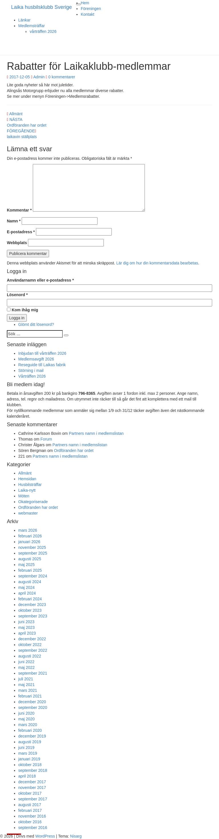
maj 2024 (26, 587)
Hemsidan (27, 479)
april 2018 (27, 776)
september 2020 (32, 707)
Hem (85, 3)
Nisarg (76, 836)
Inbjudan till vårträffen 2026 (42, 353)
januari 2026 (29, 541)
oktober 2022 (30, 644)
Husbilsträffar (30, 484)
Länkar (24, 20)
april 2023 (27, 633)
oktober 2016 (30, 822)
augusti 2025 (29, 559)
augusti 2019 (29, 742)
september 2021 (32, 673)
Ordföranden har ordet (74, 450)
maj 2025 (26, 564)
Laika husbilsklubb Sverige (41, 7)
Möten (23, 496)
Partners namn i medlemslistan (96, 433)
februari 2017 (30, 810)
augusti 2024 (29, 581)
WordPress (45, 836)
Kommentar (19, 210)
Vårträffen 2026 (32, 376)
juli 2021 (25, 679)
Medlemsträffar (31, 25)
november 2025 (32, 547)
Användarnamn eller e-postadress (40, 280)
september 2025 (32, 553)
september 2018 (32, 770)
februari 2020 (30, 730)
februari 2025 (30, 570)
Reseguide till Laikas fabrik (42, 364)
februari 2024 (30, 599)
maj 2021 (26, 684)
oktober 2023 (30, 610)
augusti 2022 (29, 656)
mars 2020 (27, 724)
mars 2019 (27, 753)
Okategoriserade (33, 501)
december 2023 (32, 604)
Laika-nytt (27, 490)
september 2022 (32, 650)
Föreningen (91, 8)
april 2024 (27, 593)
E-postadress (21, 232)
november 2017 (32, 787)
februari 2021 (30, 696)
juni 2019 (26, 747)
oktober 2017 (30, 793)
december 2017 (32, 782)
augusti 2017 (29, 804)
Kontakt (87, 14)
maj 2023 (26, 627)
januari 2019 (29, 759)
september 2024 (32, 576)
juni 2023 (26, 621)
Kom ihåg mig (22, 310)
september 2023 (32, 616)
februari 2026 (30, 536)
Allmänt (16, 113)
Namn (14, 221)
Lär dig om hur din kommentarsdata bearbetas (157, 263)
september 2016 (32, 827)
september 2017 (32, 799)
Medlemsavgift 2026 (36, 359)
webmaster (28, 513)
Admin (39, 77)
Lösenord (17, 294)
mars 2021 (27, 690)
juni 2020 (26, 713)
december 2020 (32, 702)
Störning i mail (31, 370)
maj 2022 (26, 667)
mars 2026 (27, 530)
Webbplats (17, 242)
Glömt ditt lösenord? (36, 324)
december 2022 (32, 639)
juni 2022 (26, 661)
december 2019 (32, 736)
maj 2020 (26, 719)
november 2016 (32, 816)
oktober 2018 (30, 764)
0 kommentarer (61, 77)
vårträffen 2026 (43, 31)
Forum (46, 439)
